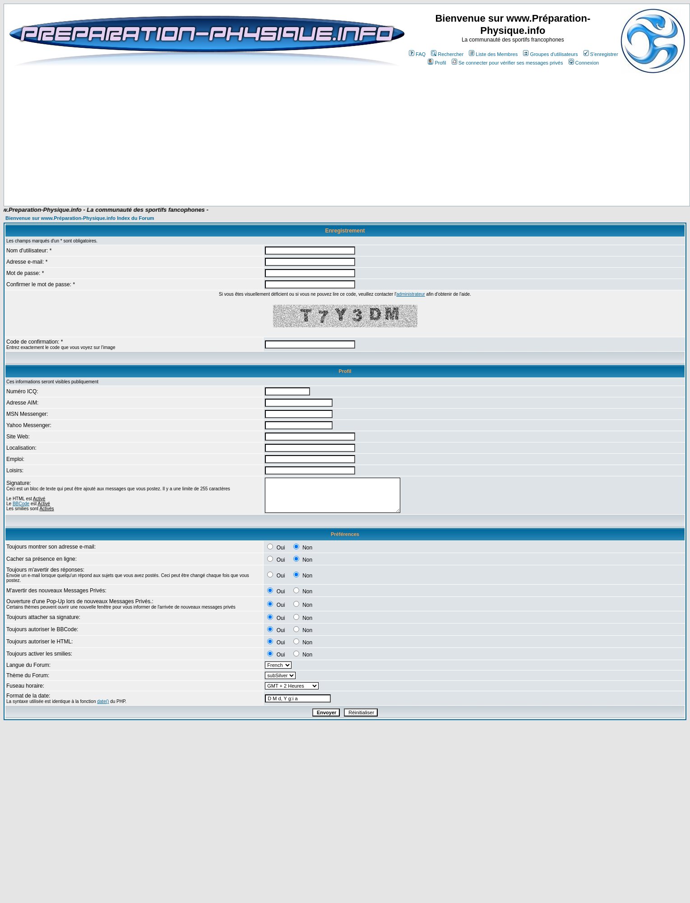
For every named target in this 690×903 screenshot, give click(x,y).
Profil (437, 62)
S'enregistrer (600, 54)
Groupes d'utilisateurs (550, 54)
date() (103, 701)
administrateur (410, 294)
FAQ (417, 54)
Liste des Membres (493, 54)
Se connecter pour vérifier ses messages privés (507, 62)
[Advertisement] (181, 136)
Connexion (584, 62)
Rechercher (447, 54)
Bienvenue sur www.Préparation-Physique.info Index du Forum (79, 218)
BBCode (21, 503)
